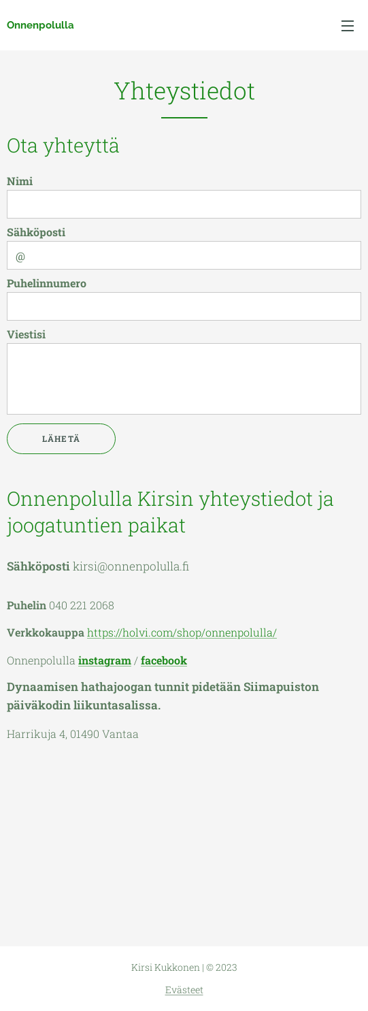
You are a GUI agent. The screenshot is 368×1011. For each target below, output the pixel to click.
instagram (104, 660)
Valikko (347, 26)
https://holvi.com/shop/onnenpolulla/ (182, 632)
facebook (164, 660)
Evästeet (184, 989)
